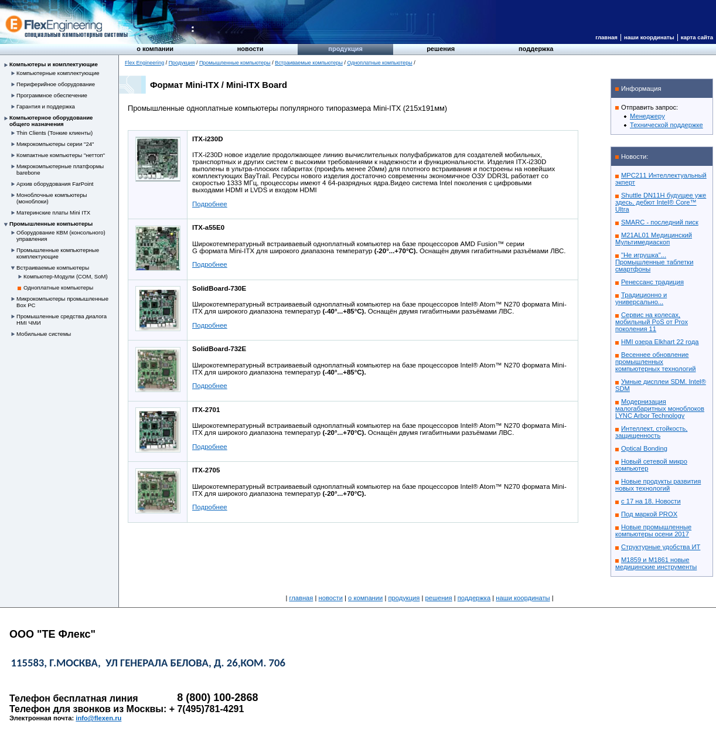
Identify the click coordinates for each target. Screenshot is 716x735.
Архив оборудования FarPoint (54, 184)
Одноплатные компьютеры (58, 287)
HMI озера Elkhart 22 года (660, 341)
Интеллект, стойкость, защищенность (651, 432)
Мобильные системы (43, 334)
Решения (441, 48)
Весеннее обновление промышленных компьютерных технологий (655, 361)
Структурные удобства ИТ (660, 546)
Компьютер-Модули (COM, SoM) (65, 276)
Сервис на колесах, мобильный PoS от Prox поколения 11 (651, 321)
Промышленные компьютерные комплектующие (57, 253)
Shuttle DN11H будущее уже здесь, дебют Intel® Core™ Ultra (660, 202)
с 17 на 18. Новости (651, 501)
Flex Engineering (144, 63)
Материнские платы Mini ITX (53, 212)
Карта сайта (697, 37)
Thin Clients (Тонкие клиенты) (54, 133)
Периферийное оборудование (55, 84)
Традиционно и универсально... (641, 298)
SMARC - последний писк (659, 222)
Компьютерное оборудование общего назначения (51, 120)
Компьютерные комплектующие (58, 73)
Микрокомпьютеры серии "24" (55, 144)
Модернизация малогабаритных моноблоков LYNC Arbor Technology (659, 408)
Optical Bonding (644, 448)
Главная (606, 37)
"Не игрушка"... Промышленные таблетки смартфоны (654, 262)
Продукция (345, 48)
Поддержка (536, 48)
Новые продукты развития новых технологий (658, 485)
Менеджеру (647, 116)
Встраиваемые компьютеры (52, 267)
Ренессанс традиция (652, 281)
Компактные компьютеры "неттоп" (60, 155)
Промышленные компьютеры (51, 223)
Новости (250, 48)
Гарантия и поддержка (45, 106)
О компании (155, 48)
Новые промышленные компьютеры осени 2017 (653, 530)
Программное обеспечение (51, 95)
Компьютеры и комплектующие (53, 64)
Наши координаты (649, 37)
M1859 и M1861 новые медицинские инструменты (656, 563)
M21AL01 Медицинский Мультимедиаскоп (653, 239)
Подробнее (209, 203)
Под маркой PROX (649, 514)
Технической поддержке (666, 124)
